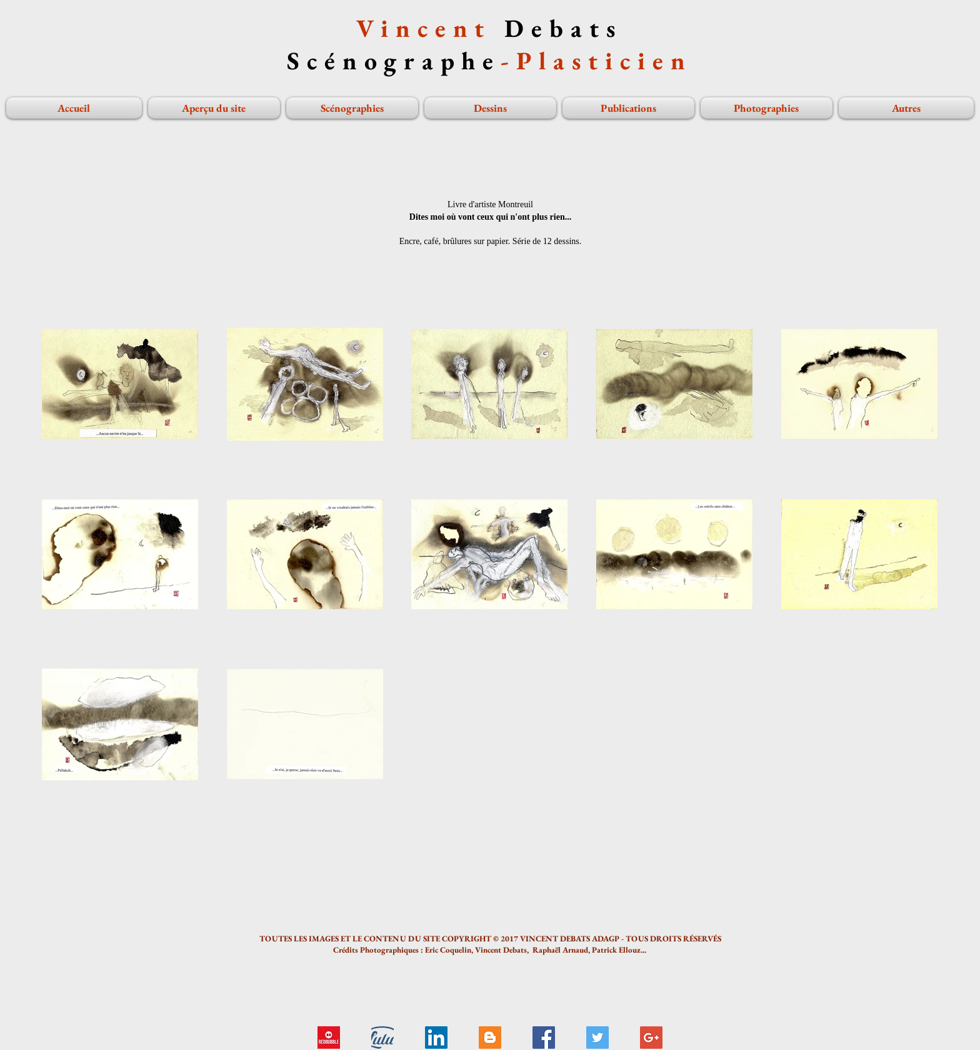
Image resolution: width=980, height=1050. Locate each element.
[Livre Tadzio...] (382, 1037)
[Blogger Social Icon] (490, 1037)
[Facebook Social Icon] (543, 1037)
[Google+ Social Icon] (651, 1037)
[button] (767, 108)
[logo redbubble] (329, 1037)
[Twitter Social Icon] (597, 1037)
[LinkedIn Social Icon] (436, 1037)
